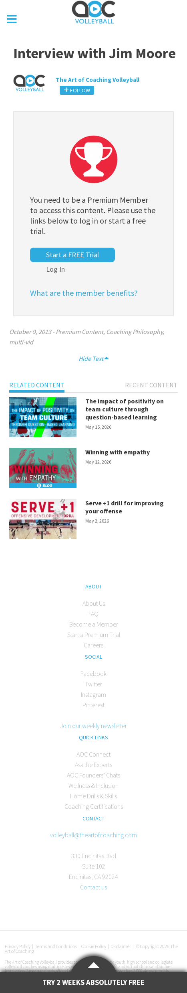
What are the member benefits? (84, 293)
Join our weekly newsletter (93, 726)
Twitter (93, 684)
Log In (55, 269)
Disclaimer (121, 946)
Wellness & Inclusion (93, 785)
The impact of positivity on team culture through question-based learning (124, 409)
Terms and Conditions (56, 946)
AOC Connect (93, 754)
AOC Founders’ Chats (93, 775)
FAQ (93, 614)
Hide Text (93, 358)
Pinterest (93, 705)
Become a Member (93, 624)
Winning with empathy (117, 452)
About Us (93, 603)
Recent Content (151, 385)
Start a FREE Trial (72, 254)
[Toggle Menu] (12, 19)
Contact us (93, 887)
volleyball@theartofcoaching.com (93, 835)
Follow (77, 90)
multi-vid (21, 342)
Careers (93, 645)
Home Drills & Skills (93, 796)
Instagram (93, 694)
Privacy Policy (17, 946)
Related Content (36, 385)
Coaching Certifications (93, 806)
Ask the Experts (93, 765)
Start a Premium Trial (93, 635)
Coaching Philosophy (134, 332)
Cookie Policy (93, 946)
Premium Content (79, 332)
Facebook (93, 673)
